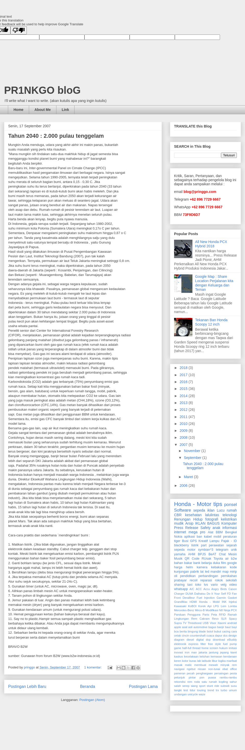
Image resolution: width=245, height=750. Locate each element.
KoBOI (192, 606)
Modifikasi (212, 610)
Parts (205, 614)
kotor (185, 660)
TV (185, 623)
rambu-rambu (228, 677)
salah (177, 685)
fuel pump (230, 643)
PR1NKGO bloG (42, 90)
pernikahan (229, 576)
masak (178, 664)
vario (214, 584)
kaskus (178, 656)
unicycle (193, 694)
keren (177, 660)
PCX (234, 610)
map (225, 571)
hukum (223, 648)
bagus (212, 627)
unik (234, 549)
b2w (234, 558)
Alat (210, 532)
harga (178, 567)
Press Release (186, 528)
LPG (216, 606)
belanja (206, 563)
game (177, 648)
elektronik (180, 643)
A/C (191, 589)
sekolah (231, 580)
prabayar (180, 580)
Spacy (233, 618)
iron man (191, 652)
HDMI (193, 601)
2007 (184, 445)
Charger (179, 593)
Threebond (194, 623)
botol (210, 631)
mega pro (197, 532)
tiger (177, 541)
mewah (213, 664)
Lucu (220, 510)
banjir (220, 627)
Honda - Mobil (209, 601)
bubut (217, 631)
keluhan (205, 656)
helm (189, 567)
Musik (178, 558)
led (207, 571)
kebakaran (218, 567)
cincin (185, 635)
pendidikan (188, 576)
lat (202, 571)
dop (208, 639)
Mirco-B (200, 610)
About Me (42, 110)
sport (202, 685)
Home (18, 110)
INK (224, 601)
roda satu (200, 681)
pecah (190, 673)
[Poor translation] (18, 30)
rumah (232, 510)
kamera (202, 567)
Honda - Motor (192, 504)
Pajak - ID (229, 541)
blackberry (181, 545)
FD (229, 593)
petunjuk (179, 677)
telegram (222, 549)
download (219, 639)
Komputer (229, 523)
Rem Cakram (200, 618)
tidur (192, 690)
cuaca (210, 635)
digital (200, 639)
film (223, 563)
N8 (221, 610)
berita (183, 631)
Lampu (214, 541)
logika (222, 660)
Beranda (87, 686)
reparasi (206, 580)
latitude (206, 660)
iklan (211, 510)
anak (216, 528)
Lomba (232, 606)
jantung (213, 652)
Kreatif (203, 541)
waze (202, 694)
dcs (225, 635)
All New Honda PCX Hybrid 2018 (211, 244)
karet (233, 652)
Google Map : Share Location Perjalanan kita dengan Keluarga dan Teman (214, 282)
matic (188, 664)
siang (194, 685)
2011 (184, 417)
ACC (199, 589)
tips (217, 504)
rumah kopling (218, 681)
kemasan (216, 656)
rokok (219, 580)
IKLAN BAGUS (207, 523)
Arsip (189, 523)
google (232, 563)
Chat (222, 554)
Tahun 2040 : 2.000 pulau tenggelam (56, 136)
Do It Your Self (216, 593)
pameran (179, 673)
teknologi (230, 515)
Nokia (178, 536)
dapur (218, 635)
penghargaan (204, 673)
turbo (224, 690)
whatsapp (181, 589)
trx (217, 690)
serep (185, 685)
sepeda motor (184, 549)
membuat (200, 664)
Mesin (232, 554)
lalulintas (212, 515)
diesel (190, 639)
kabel (208, 536)
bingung (193, 631)
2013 (184, 403)
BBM (219, 532)
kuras (192, 660)
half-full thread (191, 648)
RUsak (206, 558)
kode (233, 567)
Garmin (221, 597)
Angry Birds (219, 589)
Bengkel (231, 532)
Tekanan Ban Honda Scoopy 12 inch (211, 322)
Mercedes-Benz (184, 610)
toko (198, 584)
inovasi (178, 652)
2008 (184, 437)
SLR (224, 618)
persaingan (221, 673)
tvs (206, 584)
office (233, 669)
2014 (184, 396)
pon (202, 677)
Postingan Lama (143, 686)
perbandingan (208, 576)
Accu (206, 589)
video (233, 584)
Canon (232, 589)
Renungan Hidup (188, 519)
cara (234, 631)
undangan (180, 694)
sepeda (199, 510)
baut (228, 627)
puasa (212, 677)
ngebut (191, 669)
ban (199, 536)
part (204, 545)
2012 (184, 410)
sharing (179, 584)
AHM (191, 554)
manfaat (232, 660)
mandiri (216, 571)
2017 (184, 375)
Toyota (218, 558)
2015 (184, 389)
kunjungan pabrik (186, 571)
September (193, 458)
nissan (202, 669)
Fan (234, 593)
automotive (200, 627)
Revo (215, 618)
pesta (233, 673)
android (232, 623)
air (227, 558)
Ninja (227, 610)
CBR (178, 515)
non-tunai (214, 669)
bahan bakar (183, 563)
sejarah (231, 545)
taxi (189, 584)
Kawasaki (180, 606)
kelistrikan (229, 519)
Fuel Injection (206, 597)
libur (214, 660)
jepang (224, 652)
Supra (178, 623)
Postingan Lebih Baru (27, 686)
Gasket (232, 597)
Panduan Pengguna (187, 614)
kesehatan (193, 515)
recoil (193, 580)
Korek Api (205, 606)
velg (223, 584)
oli (175, 576)
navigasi (179, 669)
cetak (177, 635)
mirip (233, 571)
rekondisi (180, 681)
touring (201, 690)
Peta (214, 614)
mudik (178, 523)
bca (176, 631)
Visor (213, 623)
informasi (229, 528)
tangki (178, 690)
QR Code (192, 558)
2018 (184, 368)
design (232, 635)
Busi (185, 541)
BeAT (212, 554)
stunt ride (213, 685)
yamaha (180, 554)
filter (203, 643)
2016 (184, 382)
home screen (209, 648)
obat (225, 669)
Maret (189, 477)
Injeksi (233, 601)
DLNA (189, 593)
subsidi (224, 685)
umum (233, 690)
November (192, 451)
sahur (233, 681)
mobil (217, 536)
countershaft (198, 635)
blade (202, 631)
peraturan (230, 536)
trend (210, 690)
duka (216, 563)
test (185, 690)
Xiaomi (221, 623)
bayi (234, 627)
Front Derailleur (184, 597)
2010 (184, 424)
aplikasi (189, 536)
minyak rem (228, 664)
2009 (184, 431)
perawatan (216, 545)
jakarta (203, 652)
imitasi (233, 648)
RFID (222, 614)
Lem (223, 606)
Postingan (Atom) (92, 700)
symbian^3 (205, 549)
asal (184, 627)
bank (196, 563)
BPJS (202, 554)
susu (234, 685)
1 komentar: (93, 667)
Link (65, 110)
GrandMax (180, 601)
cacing (226, 631)
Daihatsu (199, 593)
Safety (205, 528)
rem (189, 681)
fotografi (211, 519)
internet (180, 532)
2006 (184, 485)
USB (206, 623)
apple (177, 627)
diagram (179, 639)
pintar (192, 677)
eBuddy (232, 639)
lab (199, 660)
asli (190, 627)
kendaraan (230, 656)
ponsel (230, 504)
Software (182, 510)
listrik (195, 545)
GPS (193, 541)
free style (214, 643)
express (193, 643)
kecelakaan (191, 656)
